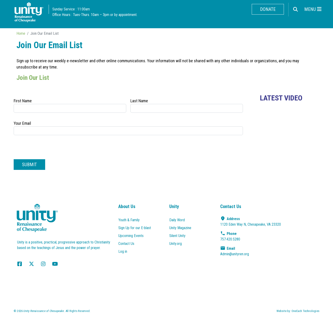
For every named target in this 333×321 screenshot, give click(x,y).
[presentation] (49, 148)
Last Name (139, 100)
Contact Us (126, 243)
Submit (29, 164)
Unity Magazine (180, 228)
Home (20, 33)
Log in (122, 251)
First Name (23, 100)
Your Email (22, 123)
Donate (268, 9)
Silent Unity (177, 236)
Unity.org (175, 243)
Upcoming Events (131, 236)
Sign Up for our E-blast (134, 228)
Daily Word (177, 220)
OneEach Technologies (305, 311)
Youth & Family (129, 220)
